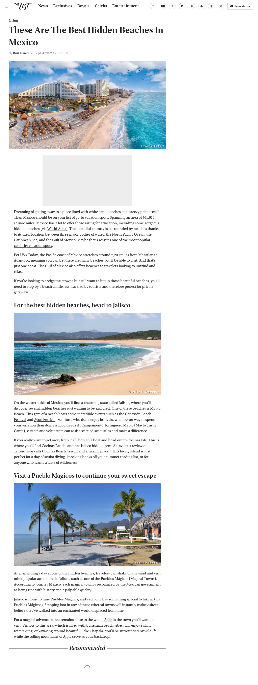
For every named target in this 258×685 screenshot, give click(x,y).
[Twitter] (172, 6)
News (43, 6)
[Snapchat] (201, 6)
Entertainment (125, 6)
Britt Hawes (21, 53)
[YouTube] (163, 6)
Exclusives (62, 6)
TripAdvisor (23, 451)
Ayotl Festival (44, 420)
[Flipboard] (182, 6)
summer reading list (122, 457)
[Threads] (211, 6)
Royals (83, 6)
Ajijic (108, 620)
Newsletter (240, 6)
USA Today (29, 255)
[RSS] (221, 6)
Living (13, 20)
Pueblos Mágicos (27, 605)
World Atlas (56, 229)
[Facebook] (153, 6)
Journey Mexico (48, 584)
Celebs (101, 6)
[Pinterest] (192, 6)
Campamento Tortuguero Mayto (107, 425)
